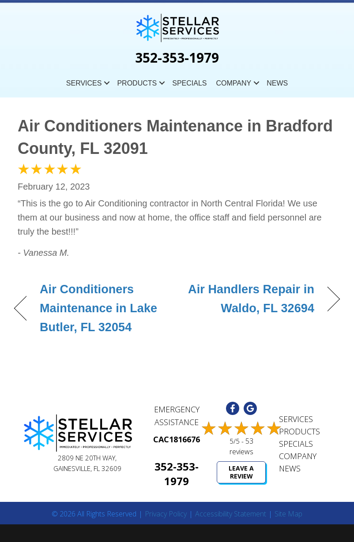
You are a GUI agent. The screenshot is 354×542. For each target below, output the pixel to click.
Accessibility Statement (230, 514)
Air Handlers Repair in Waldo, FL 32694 (250, 299)
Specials (189, 83)
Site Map (288, 514)
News (277, 83)
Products (137, 83)
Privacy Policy (166, 514)
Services (84, 83)
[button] (107, 83)
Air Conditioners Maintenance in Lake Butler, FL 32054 (98, 308)
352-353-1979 (177, 58)
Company (233, 83)
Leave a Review (241, 472)
